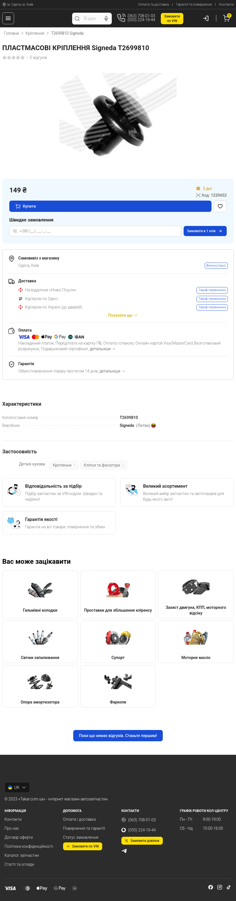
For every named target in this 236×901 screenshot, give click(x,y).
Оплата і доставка (79, 819)
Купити (25, 206)
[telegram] (124, 851)
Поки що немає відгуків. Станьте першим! (118, 735)
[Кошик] (227, 18)
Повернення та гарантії (84, 828)
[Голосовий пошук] (106, 19)
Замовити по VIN (82, 846)
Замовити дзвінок (142, 841)
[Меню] (8, 18)
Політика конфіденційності (29, 846)
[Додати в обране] (220, 206)
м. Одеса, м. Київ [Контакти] (17, 4)
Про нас (12, 828)
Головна (11, 33)
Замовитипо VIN (172, 18)
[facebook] (210, 887)
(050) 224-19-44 (138, 830)
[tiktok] (228, 887)
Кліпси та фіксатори (104, 465)
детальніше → (102, 349)
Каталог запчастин (22, 855)
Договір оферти (19, 837)
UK (17, 787)
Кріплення (35, 33)
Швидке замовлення (31, 220)
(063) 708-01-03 (138, 820)
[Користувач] (205, 18)
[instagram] (219, 887)
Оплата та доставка (153, 4)
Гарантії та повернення (194, 4)
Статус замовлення (81, 837)
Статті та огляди (19, 864)
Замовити (204, 231)
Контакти (226, 4)
